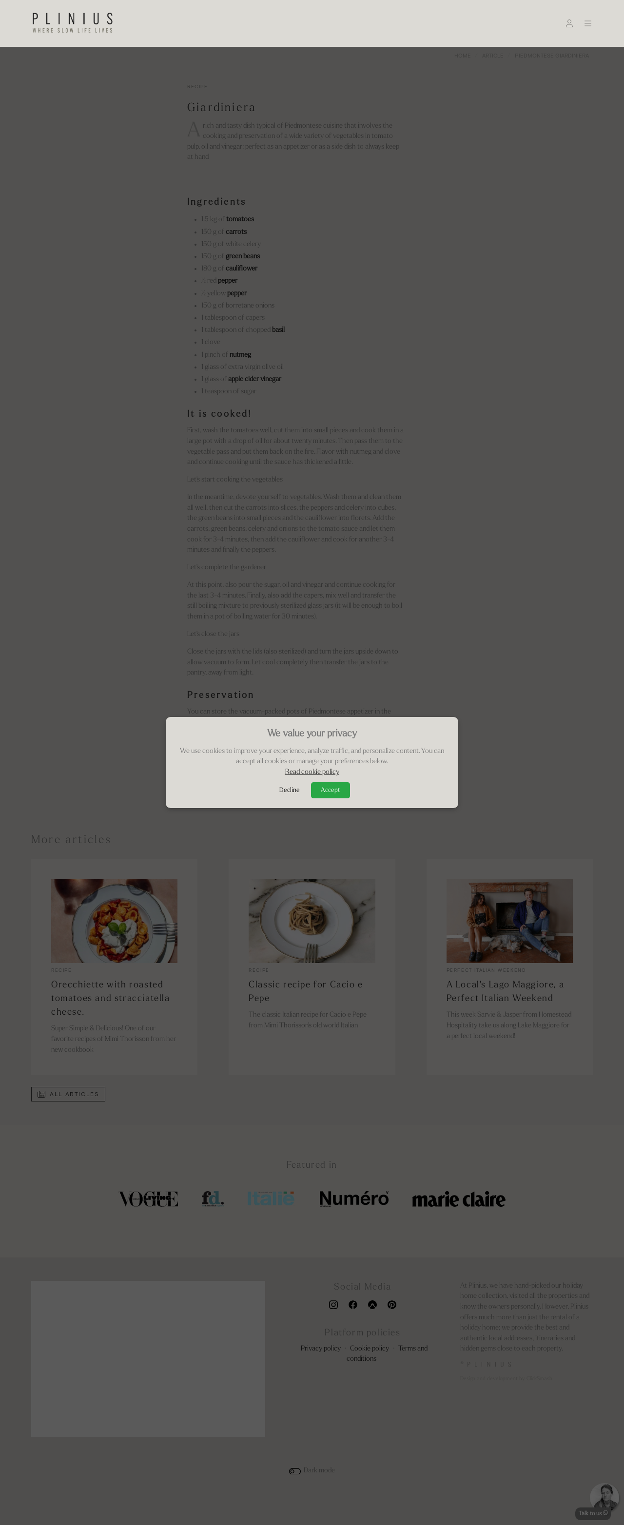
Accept (330, 790)
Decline (289, 790)
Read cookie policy (312, 772)
